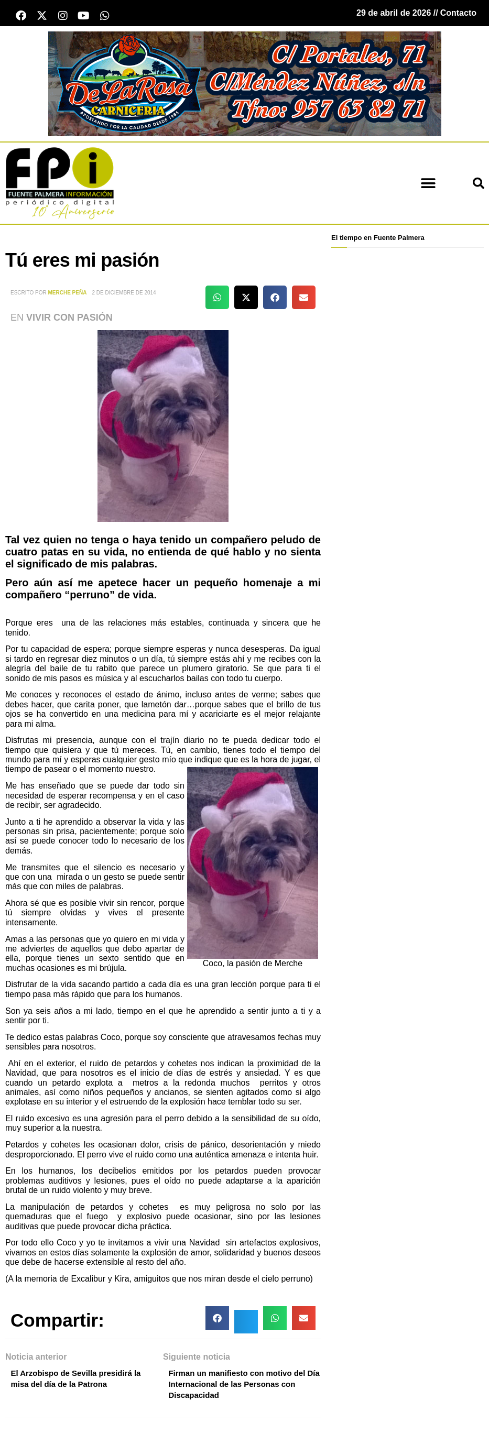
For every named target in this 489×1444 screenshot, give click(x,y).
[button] (428, 185)
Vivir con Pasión (69, 319)
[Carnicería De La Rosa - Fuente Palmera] (244, 85)
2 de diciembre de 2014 (124, 295)
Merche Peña (67, 295)
